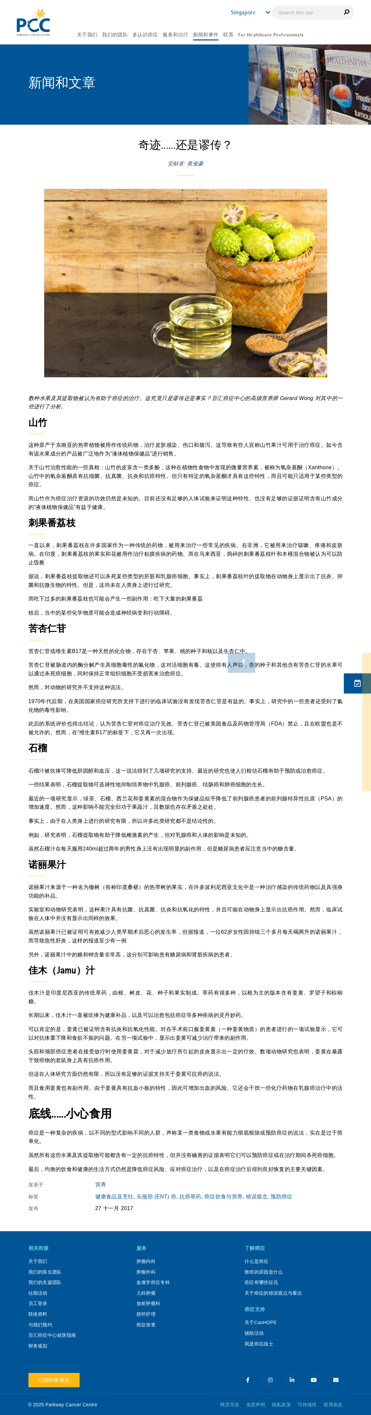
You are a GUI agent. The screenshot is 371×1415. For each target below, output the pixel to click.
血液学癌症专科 (153, 1282)
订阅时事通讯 (54, 1380)
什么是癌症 (257, 1261)
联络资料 (38, 1314)
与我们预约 (40, 1324)
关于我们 (38, 1261)
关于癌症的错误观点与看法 (273, 1293)
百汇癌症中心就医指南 (52, 1335)
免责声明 (255, 1404)
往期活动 (38, 1293)
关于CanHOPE (261, 1322)
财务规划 (38, 1345)
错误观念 (257, 1196)
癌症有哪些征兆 (261, 1282)
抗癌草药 (190, 1196)
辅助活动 (254, 1333)
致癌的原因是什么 (264, 1272)
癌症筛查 (146, 1324)
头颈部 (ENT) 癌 (156, 1196)
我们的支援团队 (45, 1282)
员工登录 (38, 1303)
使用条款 (333, 1404)
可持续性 (307, 1404)
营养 (100, 1184)
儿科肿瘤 (146, 1293)
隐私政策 (281, 1404)
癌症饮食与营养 (223, 1196)
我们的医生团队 (45, 1272)
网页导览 (229, 1404)
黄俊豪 (195, 163)
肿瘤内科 (146, 1261)
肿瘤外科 (146, 1272)
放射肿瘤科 (148, 1303)
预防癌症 (281, 1196)
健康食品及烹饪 (114, 1196)
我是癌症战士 (259, 1343)
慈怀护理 (146, 1314)
